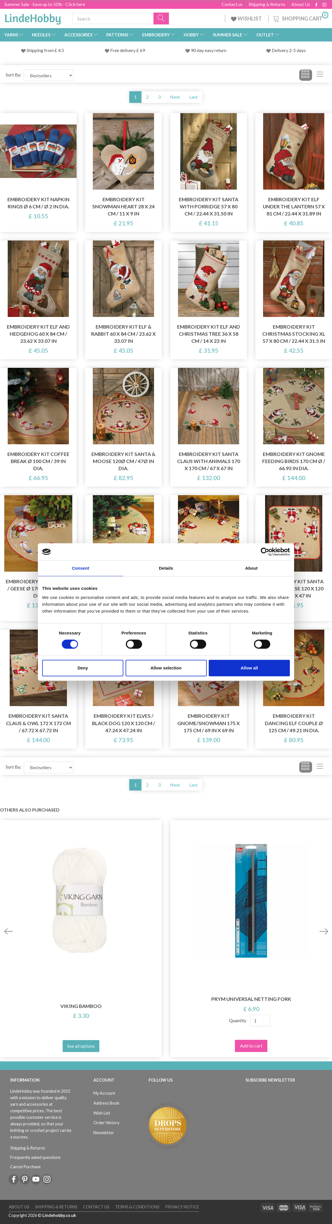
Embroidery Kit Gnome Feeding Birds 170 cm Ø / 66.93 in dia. (293, 461)
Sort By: (13, 74)
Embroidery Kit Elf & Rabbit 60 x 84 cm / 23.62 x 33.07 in (123, 334)
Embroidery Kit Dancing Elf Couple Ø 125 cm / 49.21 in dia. (294, 723)
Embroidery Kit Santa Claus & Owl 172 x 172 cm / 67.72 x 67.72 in (38, 723)
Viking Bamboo (81, 1006)
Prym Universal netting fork (251, 999)
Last (193, 96)
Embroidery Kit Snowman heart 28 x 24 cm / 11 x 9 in (123, 206)
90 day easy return (208, 50)
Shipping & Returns (267, 4)
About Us (300, 4)
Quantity (237, 1020)
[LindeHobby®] (33, 17)
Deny (82, 667)
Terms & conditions (137, 1206)
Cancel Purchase (25, 1166)
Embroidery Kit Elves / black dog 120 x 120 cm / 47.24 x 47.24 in (123, 723)
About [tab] (251, 568)
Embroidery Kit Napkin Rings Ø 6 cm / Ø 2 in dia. (38, 202)
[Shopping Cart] (300, 17)
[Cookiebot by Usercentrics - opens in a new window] (265, 551)
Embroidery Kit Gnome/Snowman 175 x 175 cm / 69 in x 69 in (208, 723)
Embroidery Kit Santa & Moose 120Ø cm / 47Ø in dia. (123, 461)
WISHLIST (247, 18)
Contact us (232, 4)
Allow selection (165, 667)
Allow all (249, 667)
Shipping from (40, 50)
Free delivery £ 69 (127, 50)
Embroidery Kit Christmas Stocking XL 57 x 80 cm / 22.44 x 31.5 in (293, 334)
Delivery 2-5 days (289, 50)
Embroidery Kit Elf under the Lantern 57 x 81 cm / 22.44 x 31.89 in (294, 206)
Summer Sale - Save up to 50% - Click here (44, 4)
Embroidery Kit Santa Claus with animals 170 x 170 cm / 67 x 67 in (208, 461)
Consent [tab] (80, 568)
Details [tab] (166, 568)
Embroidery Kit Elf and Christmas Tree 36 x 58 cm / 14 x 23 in (208, 334)
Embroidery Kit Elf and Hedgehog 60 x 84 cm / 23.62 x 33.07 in (38, 334)
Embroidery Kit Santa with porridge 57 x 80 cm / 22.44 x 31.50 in (208, 206)
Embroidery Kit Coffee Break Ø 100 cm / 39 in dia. (38, 461)
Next (175, 96)
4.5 (60, 50)
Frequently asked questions (35, 1157)
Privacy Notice (182, 1206)
